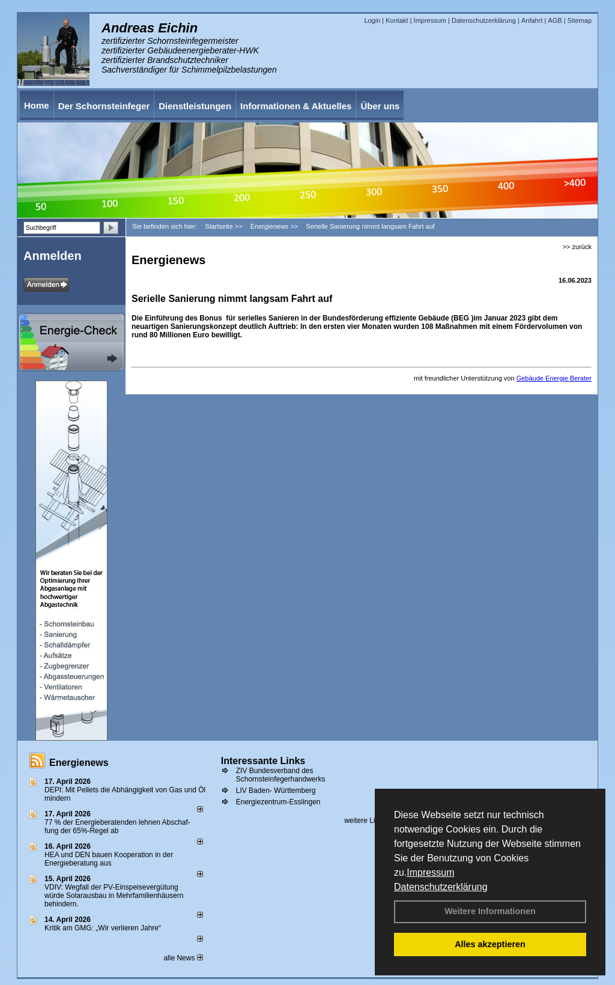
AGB (555, 20)
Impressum (430, 872)
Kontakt (397, 20)
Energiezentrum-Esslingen (278, 802)
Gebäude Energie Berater (554, 378)
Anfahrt (531, 20)
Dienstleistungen (195, 106)
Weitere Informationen (490, 911)
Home (36, 105)
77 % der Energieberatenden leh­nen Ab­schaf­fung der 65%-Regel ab (117, 826)
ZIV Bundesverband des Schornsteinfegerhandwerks (281, 775)
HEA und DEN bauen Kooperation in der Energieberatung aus (108, 859)
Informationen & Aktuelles (295, 106)
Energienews (79, 763)
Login (372, 20)
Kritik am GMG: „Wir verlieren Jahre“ (102, 928)
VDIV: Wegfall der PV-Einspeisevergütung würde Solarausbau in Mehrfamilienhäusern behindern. (113, 895)
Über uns (379, 106)
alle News (182, 958)
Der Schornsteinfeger (104, 106)
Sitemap (580, 20)
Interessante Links (263, 761)
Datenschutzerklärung (441, 887)
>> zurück (577, 246)
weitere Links (369, 820)
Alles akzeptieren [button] (490, 944)
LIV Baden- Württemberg (276, 790)
